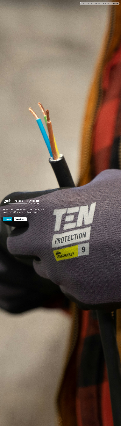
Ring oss (8, 219)
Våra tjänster (20, 219)
